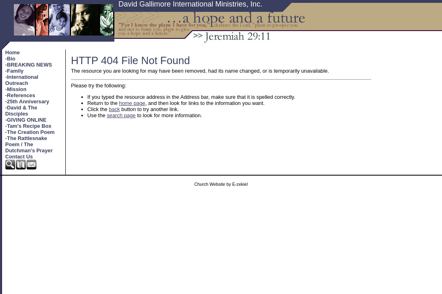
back (114, 109)
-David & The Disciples (21, 111)
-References (20, 95)
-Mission (16, 89)
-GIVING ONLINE (26, 120)
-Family (14, 71)
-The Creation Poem (30, 132)
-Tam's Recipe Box (28, 126)
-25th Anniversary (27, 101)
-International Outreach (21, 80)
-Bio (10, 59)
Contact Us (19, 157)
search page (121, 115)
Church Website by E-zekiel (221, 184)
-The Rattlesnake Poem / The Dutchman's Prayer (29, 144)
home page (132, 103)
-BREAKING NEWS (28, 65)
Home (12, 52)
